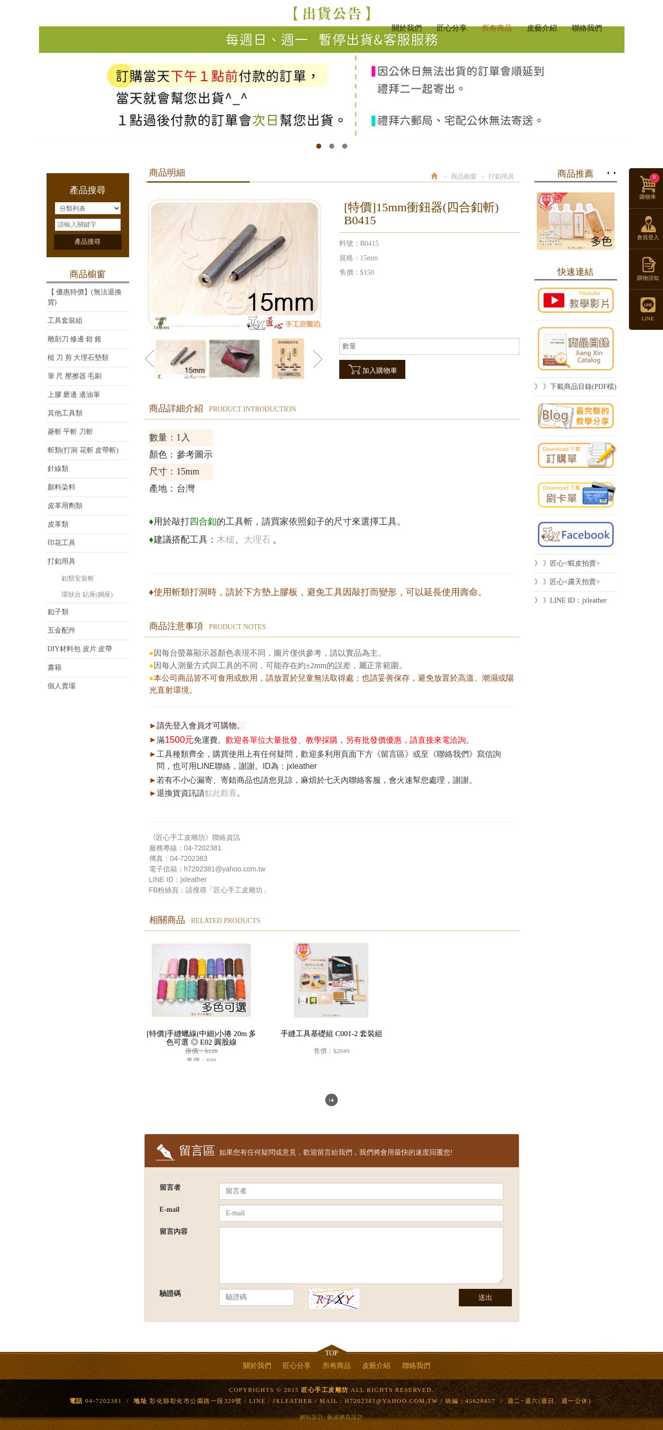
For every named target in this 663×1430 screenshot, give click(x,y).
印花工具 (62, 543)
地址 (140, 1400)
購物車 (649, 186)
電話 (76, 1400)
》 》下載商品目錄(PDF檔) (575, 386)
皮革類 (58, 524)
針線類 (58, 468)
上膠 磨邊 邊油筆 (74, 394)
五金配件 (62, 630)
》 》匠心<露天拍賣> (567, 582)
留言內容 (174, 1231)
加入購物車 (372, 369)
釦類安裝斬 (78, 578)
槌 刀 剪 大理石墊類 (78, 357)
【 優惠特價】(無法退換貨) (85, 297)
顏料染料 (62, 487)
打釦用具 (62, 561)
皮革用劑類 (65, 506)
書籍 (55, 667)
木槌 (226, 540)
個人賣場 (62, 686)
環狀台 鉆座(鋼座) (87, 594)
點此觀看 (221, 793)
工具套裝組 (65, 320)
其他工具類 (65, 413)
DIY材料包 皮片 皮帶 (80, 649)
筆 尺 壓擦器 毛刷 (75, 376)
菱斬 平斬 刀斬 (70, 431)
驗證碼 (170, 1293)
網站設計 (312, 1417)
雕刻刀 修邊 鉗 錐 (75, 339)
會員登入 (648, 237)
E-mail (170, 1209)
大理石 (257, 540)
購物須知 (648, 278)
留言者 (170, 1187)
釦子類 (58, 612)
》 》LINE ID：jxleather (570, 600)
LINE (594, 12)
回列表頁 (331, 1100)
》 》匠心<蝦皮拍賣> (567, 563)
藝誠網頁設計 (345, 1417)
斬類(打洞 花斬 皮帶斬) (83, 450)
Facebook (577, 12)
